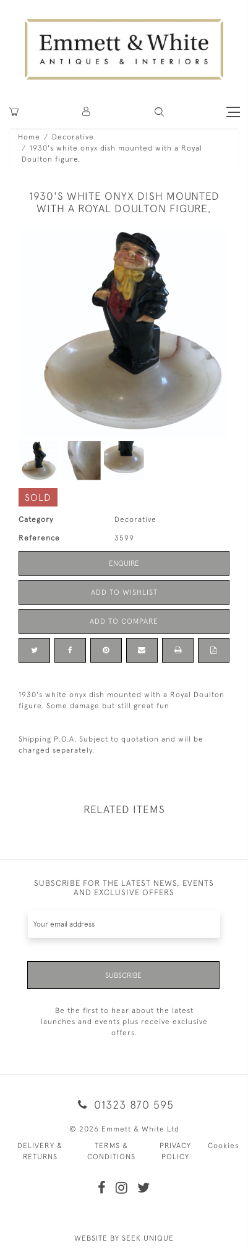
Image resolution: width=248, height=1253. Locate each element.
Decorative (73, 137)
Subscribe (123, 975)
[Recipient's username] (124, 924)
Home (29, 137)
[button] (159, 112)
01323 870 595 (123, 1104)
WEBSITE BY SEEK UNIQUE (124, 1238)
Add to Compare (124, 621)
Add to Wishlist (124, 592)
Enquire (124, 563)
